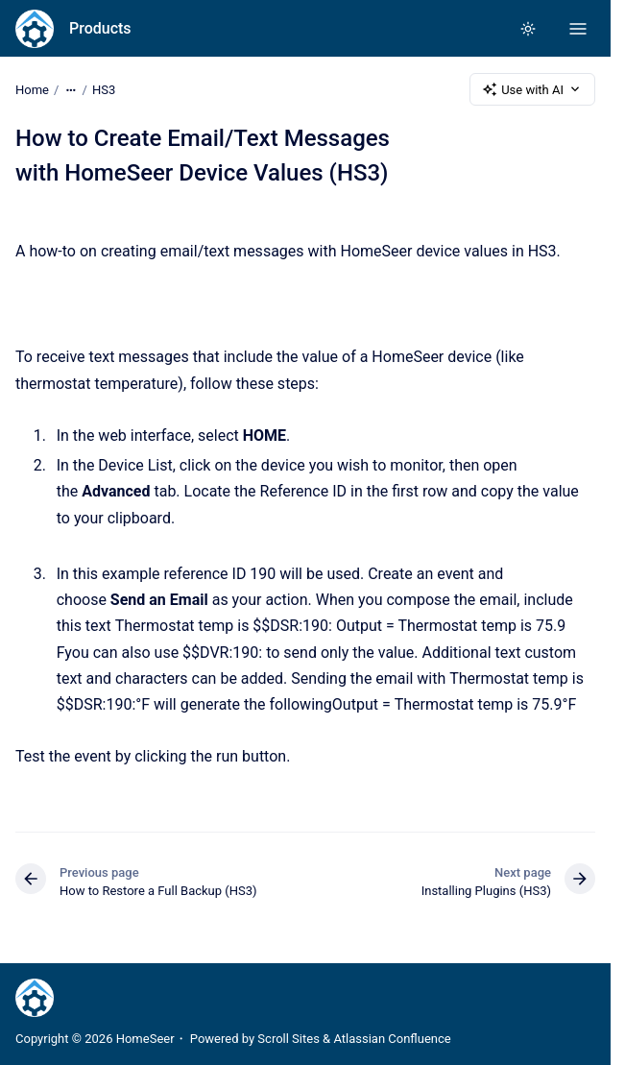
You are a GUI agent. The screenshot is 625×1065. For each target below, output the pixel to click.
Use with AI (532, 89)
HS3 (103, 89)
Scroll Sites (288, 1038)
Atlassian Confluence (391, 1038)
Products (100, 28)
